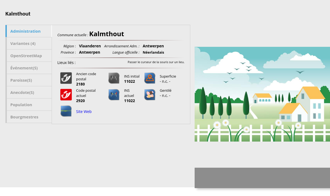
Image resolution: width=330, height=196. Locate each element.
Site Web (84, 111)
